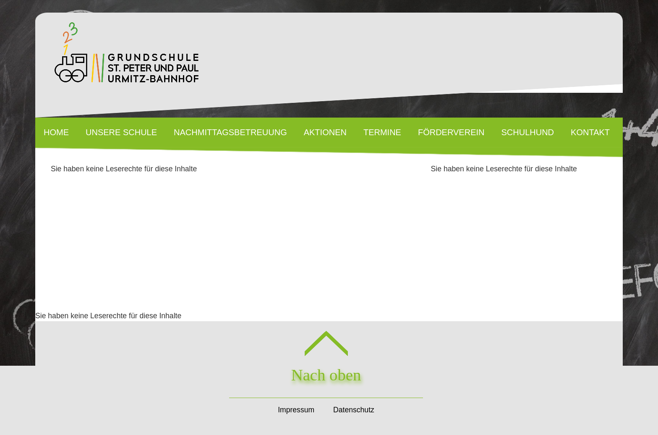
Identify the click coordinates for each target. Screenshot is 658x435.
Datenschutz (353, 410)
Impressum (296, 410)
